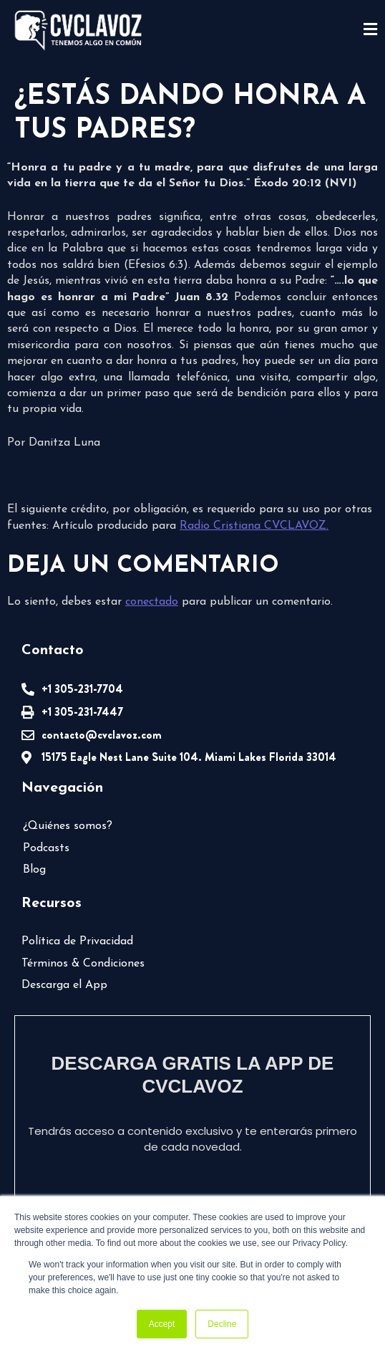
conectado (151, 602)
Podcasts (46, 848)
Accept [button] (162, 1324)
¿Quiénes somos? (67, 826)
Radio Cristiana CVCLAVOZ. (254, 526)
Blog (34, 870)
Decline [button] (222, 1324)
